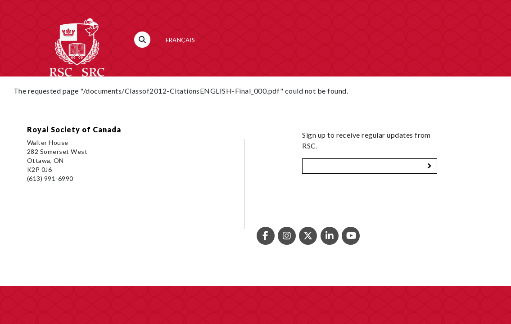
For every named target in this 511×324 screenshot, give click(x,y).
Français (180, 40)
